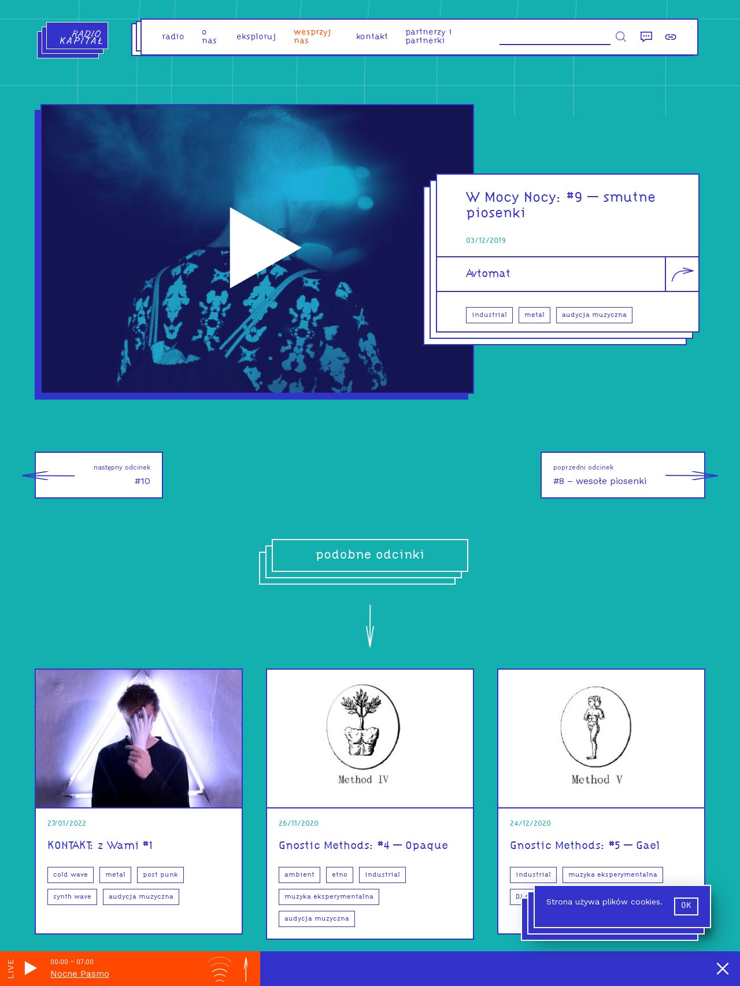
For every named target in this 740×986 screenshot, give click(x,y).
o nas (209, 37)
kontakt (372, 37)
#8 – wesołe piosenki (629, 475)
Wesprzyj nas (312, 37)
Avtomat (488, 274)
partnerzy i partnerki (428, 37)
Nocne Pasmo (79, 974)
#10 (92, 475)
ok (686, 906)
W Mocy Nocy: (516, 198)
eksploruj (256, 37)
